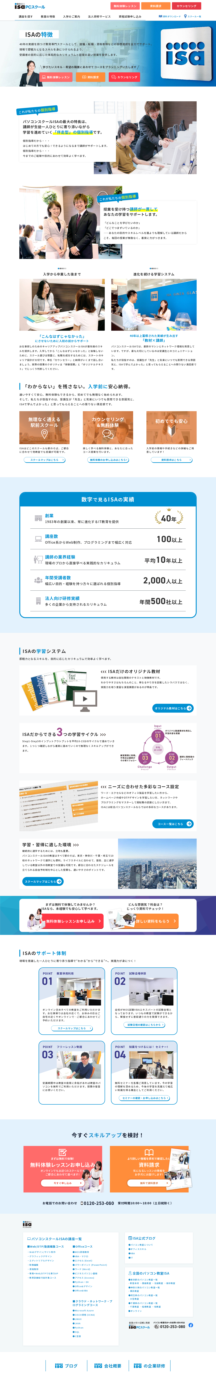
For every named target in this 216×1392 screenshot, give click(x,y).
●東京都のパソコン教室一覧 (143, 1279)
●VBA (131, 1253)
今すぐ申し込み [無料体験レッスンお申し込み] (63, 1183)
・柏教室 (156, 1306)
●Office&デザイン (82, 1286)
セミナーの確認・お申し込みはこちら (144, 1098)
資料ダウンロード (170, 16)
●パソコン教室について (140, 1244)
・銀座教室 (145, 1283)
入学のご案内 (71, 16)
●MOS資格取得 (81, 1252)
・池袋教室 (157, 1283)
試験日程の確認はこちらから (144, 1024)
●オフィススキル (137, 1249)
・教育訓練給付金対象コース (41, 1277)
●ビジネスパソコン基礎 (85, 1273)
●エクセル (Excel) (82, 1260)
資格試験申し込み (130, 16)
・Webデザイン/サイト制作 (41, 1252)
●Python (78, 1327)
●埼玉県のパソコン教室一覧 (143, 1295)
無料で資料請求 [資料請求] (149, 1183)
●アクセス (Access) (83, 1277)
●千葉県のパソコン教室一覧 (143, 1303)
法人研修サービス (99, 16)
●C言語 (77, 1336)
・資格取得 (32, 1269)
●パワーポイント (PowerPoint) (90, 1264)
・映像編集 (32, 1264)
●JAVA (77, 1323)
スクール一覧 (192, 16)
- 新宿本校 (133, 1283)
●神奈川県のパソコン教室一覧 (144, 1287)
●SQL (76, 1331)
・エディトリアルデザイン (40, 1260)
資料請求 (155, 6)
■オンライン (135, 1310)
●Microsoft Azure (83, 1310)
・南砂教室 (169, 1283)
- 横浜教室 (133, 1291)
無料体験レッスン (125, 6)
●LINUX (77, 1319)
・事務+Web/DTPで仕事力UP (42, 1273)
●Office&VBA (80, 1290)
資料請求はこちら (171, 460)
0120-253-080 (99, 1203)
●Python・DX (81, 1281)
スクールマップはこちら (44, 460)
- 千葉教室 (133, 1306)
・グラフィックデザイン (39, 1256)
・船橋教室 (145, 1306)
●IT (130, 1257)
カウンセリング (187, 6)
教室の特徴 (48, 16)
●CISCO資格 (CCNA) (84, 1314)
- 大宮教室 (133, 1298)
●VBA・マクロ (80, 1256)
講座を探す (26, 16)
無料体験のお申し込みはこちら (108, 460)
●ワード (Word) (81, 1269)
